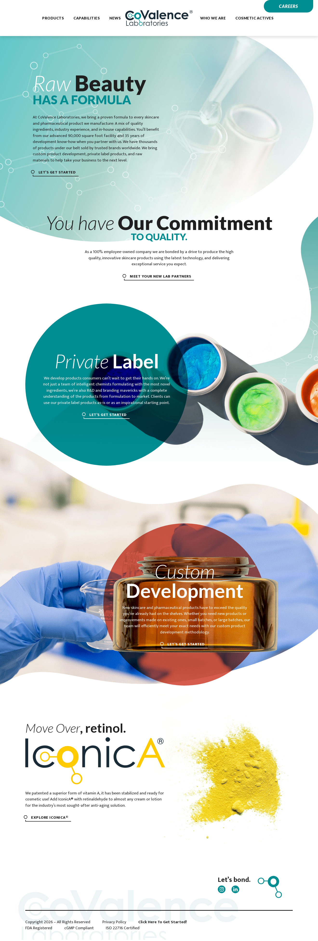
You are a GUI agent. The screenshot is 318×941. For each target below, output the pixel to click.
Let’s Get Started (59, 172)
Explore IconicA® (51, 818)
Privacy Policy (114, 923)
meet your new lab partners (160, 276)
